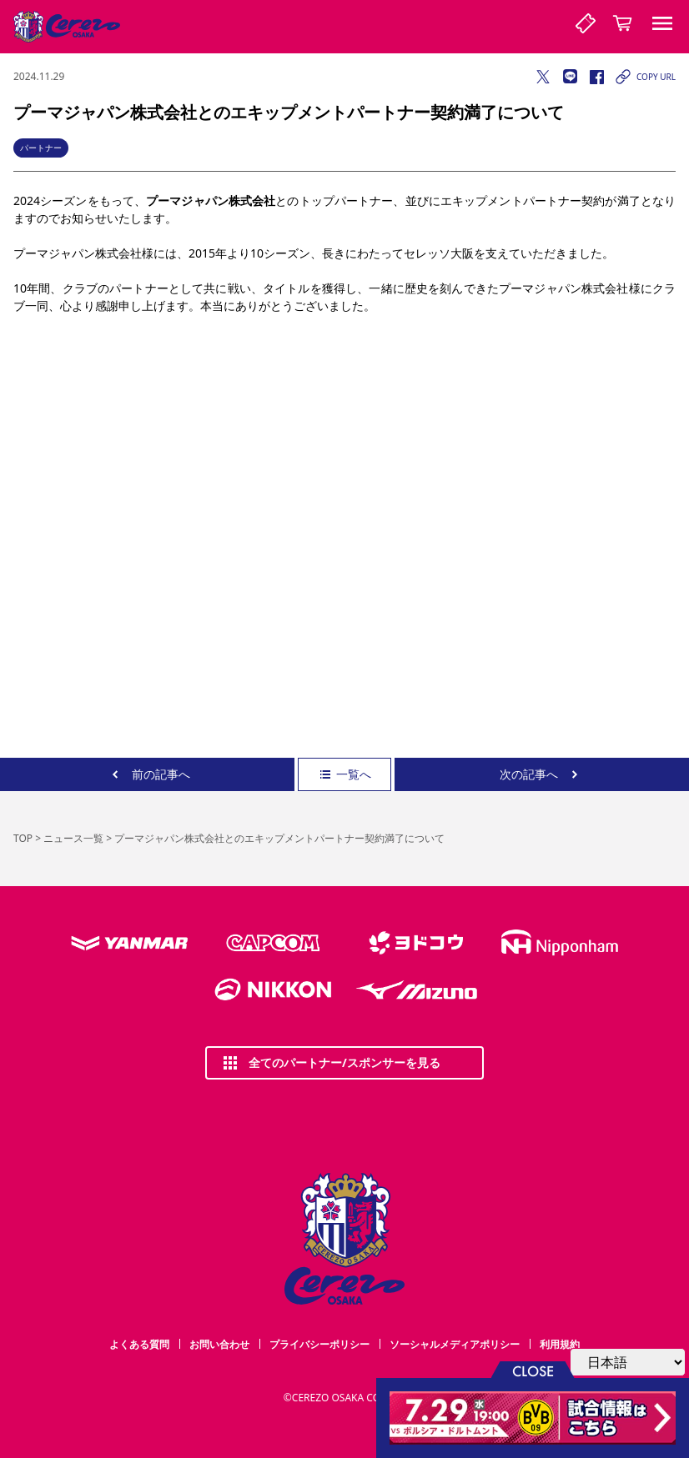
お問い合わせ (219, 1344)
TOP (23, 838)
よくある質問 (139, 1344)
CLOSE (533, 1370)
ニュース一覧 (73, 838)
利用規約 (560, 1344)
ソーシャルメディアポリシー (455, 1344)
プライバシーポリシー (319, 1344)
